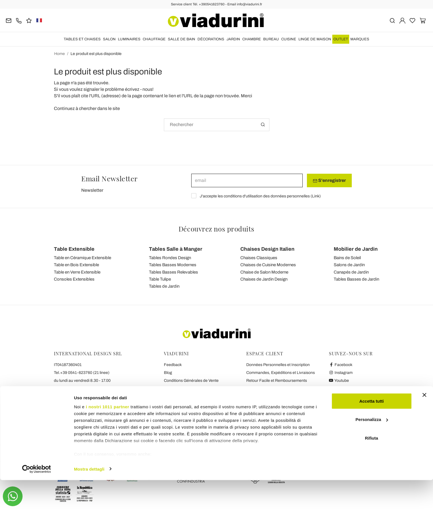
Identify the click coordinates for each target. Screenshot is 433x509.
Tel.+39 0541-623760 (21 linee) (81, 373)
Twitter (338, 388)
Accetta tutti (371, 430)
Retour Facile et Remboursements (276, 380)
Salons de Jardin (349, 265)
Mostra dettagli (89, 497)
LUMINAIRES (129, 39)
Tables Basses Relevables (173, 272)
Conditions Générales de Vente (191, 380)
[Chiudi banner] (424, 424)
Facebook (341, 365)
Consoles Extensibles (74, 279)
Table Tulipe (160, 279)
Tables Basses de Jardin (356, 279)
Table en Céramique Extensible (82, 257)
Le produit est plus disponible (96, 54)
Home (59, 54)
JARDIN (233, 39)
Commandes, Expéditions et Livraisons (280, 373)
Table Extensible (74, 249)
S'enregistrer (329, 180)
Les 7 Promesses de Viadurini (190, 412)
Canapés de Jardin (351, 272)
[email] (247, 180)
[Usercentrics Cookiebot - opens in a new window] (36, 498)
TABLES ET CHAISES (82, 39)
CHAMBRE (251, 39)
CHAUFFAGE (154, 39)
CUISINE (288, 39)
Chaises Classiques (258, 257)
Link (315, 196)
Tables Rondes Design (170, 257)
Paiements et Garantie (266, 388)
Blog (168, 373)
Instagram (341, 373)
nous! (147, 89)
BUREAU (271, 39)
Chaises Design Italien (267, 249)
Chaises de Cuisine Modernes (268, 265)
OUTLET (340, 39)
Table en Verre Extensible (77, 272)
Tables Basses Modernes (172, 265)
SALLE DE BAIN (181, 39)
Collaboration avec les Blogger (191, 396)
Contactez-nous (178, 404)
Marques (359, 39)
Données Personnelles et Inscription (278, 365)
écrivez (132, 89)
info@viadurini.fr (68, 404)
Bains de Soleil (347, 257)
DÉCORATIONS (210, 39)
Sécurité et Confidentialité (186, 388)
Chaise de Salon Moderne (264, 272)
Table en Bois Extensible (76, 265)
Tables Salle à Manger (175, 249)
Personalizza (371, 448)
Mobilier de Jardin (356, 249)
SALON (109, 39)
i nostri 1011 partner (107, 435)
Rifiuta (371, 466)
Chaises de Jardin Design (263, 279)
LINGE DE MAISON (314, 39)
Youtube (339, 380)
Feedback (173, 365)
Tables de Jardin (164, 286)
